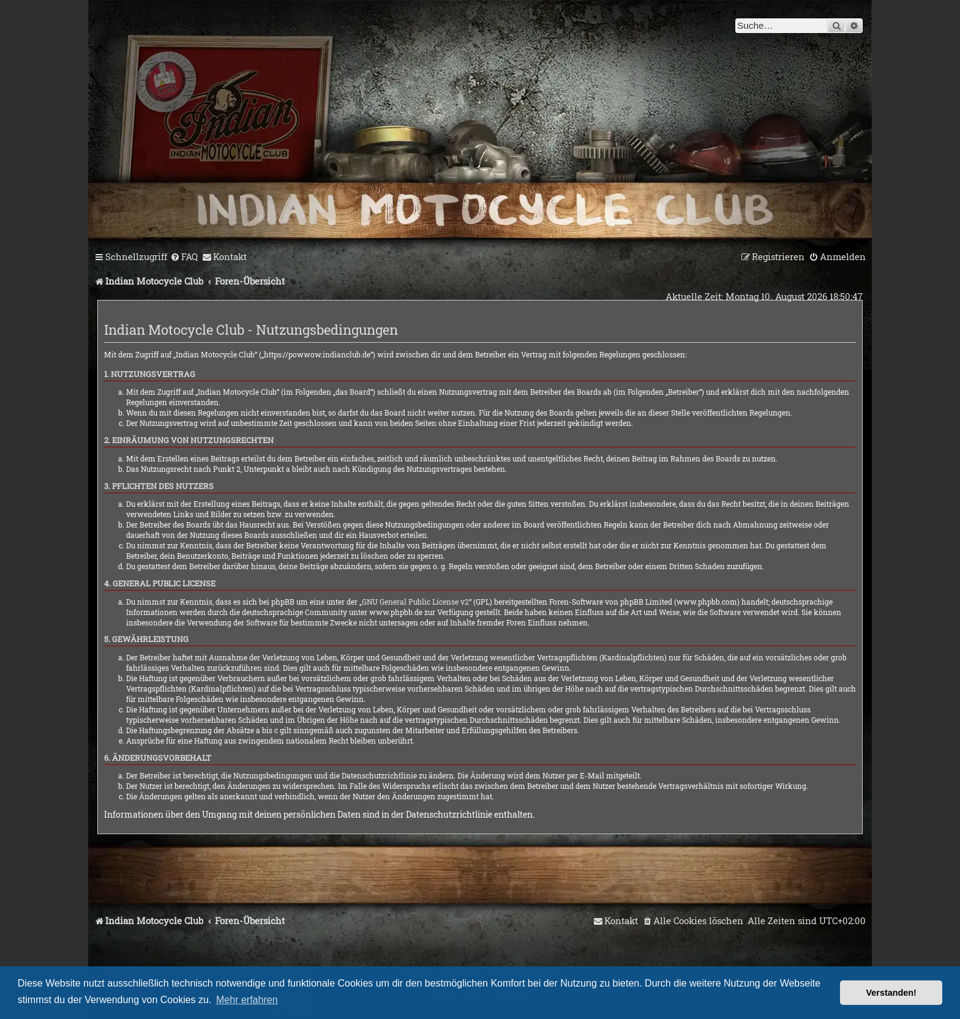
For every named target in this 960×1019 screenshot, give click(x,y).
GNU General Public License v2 (415, 602)
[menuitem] (184, 257)
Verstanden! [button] (891, 993)
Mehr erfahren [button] (247, 1000)
